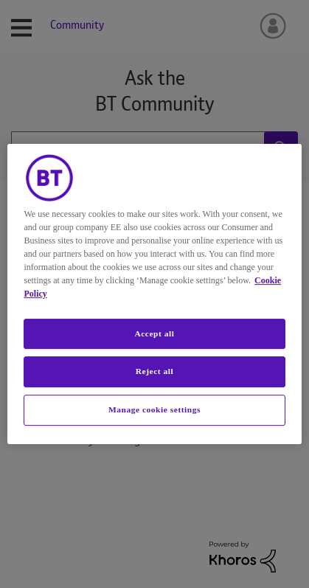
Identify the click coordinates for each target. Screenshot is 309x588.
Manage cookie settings (154, 409)
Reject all (154, 371)
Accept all (154, 333)
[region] (154, 294)
